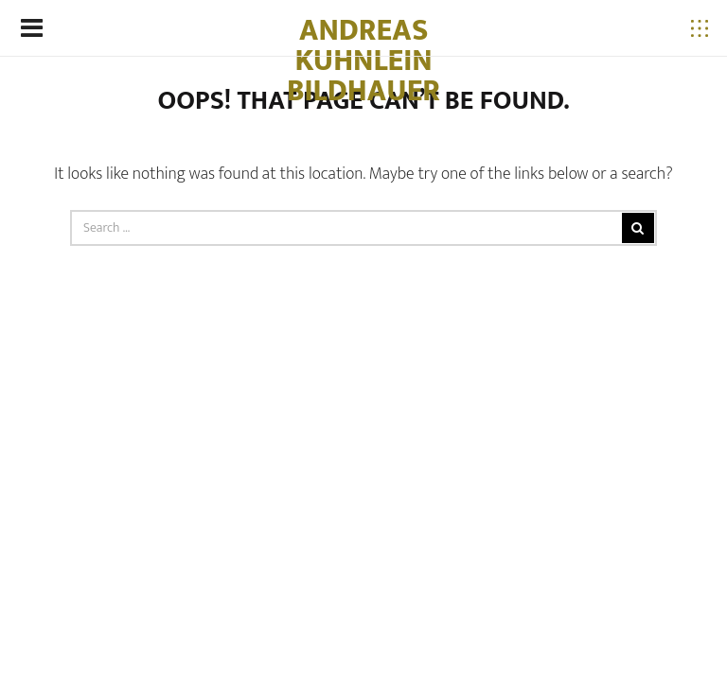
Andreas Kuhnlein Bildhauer (363, 61)
